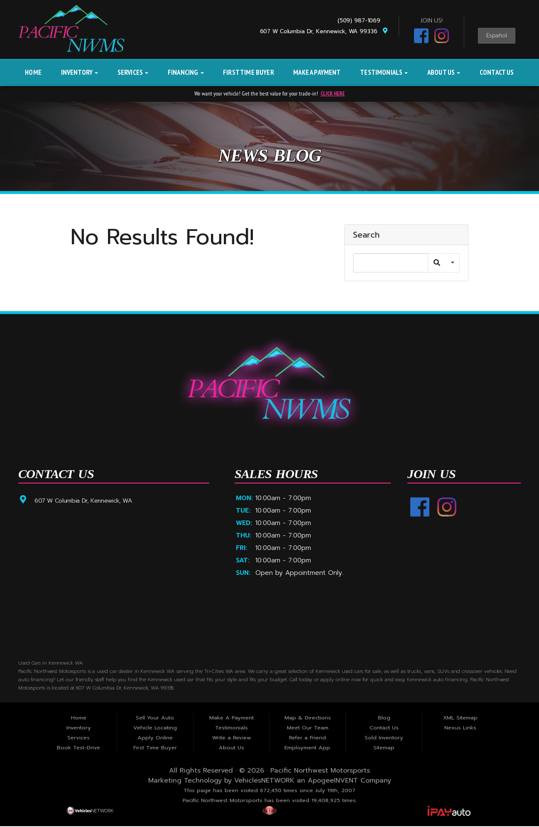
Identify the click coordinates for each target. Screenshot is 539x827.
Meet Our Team (307, 729)
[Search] (390, 262)
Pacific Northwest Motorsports (320, 772)
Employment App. (307, 749)
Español (496, 36)
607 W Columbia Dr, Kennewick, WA (88, 500)
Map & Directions (307, 719)
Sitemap (383, 749)
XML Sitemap (460, 719)
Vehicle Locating (155, 729)
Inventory (79, 72)
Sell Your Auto (155, 719)
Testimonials (384, 72)
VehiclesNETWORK (264, 782)
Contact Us (497, 72)
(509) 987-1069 (361, 20)
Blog (384, 719)
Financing (186, 72)
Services (133, 72)
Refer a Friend (307, 739)
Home (33, 72)
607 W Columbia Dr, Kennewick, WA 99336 (324, 31)
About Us (444, 72)
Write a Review (231, 739)
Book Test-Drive (78, 749)
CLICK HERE (332, 93)
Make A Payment (317, 72)
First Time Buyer (248, 72)
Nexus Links (460, 729)
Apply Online (155, 739)
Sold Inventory (384, 739)
